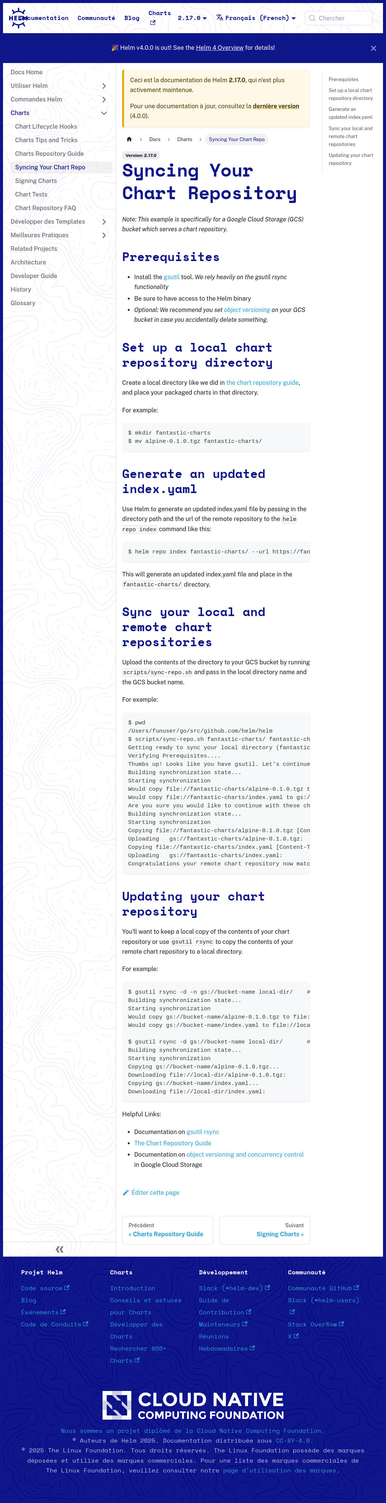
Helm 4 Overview (220, 47)
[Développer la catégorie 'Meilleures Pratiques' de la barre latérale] (104, 235)
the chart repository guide (262, 382)
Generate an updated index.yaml (350, 113)
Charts (160, 17)
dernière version (276, 106)
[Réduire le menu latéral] (59, 1249)
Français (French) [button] (253, 18)
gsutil (171, 277)
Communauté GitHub (323, 1288)
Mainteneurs (223, 1325)
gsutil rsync (203, 1132)
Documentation (44, 18)
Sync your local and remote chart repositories (350, 136)
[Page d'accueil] (129, 139)
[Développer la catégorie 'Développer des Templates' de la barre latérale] (104, 222)
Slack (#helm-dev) (234, 1288)
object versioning (247, 310)
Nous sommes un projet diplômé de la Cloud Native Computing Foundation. (193, 1431)
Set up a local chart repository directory (351, 94)
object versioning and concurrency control (245, 1154)
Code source (45, 1288)
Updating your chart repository (351, 159)
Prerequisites (343, 79)
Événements (43, 1312)
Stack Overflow (316, 1325)
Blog (131, 18)
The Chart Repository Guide (172, 1143)
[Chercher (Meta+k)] (338, 18)
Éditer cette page (150, 1192)
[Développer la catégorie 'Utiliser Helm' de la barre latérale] (104, 86)
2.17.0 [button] (189, 18)
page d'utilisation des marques (279, 1471)
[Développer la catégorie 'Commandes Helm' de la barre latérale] (104, 100)
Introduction (132, 1288)
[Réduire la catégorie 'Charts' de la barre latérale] (104, 113)
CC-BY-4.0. (295, 1441)
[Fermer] (373, 48)
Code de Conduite (54, 1325)
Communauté (96, 18)
